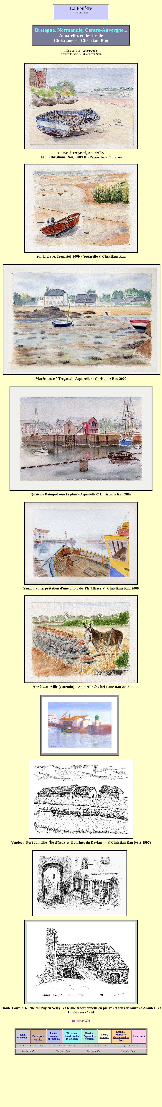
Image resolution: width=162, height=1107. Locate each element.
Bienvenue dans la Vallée (72, 1034)
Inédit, (104, 1034)
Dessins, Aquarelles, (90, 1034)
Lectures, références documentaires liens (121, 1036)
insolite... (104, 1037)
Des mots (139, 1036)
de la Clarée (72, 1039)
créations (89, 1039)
